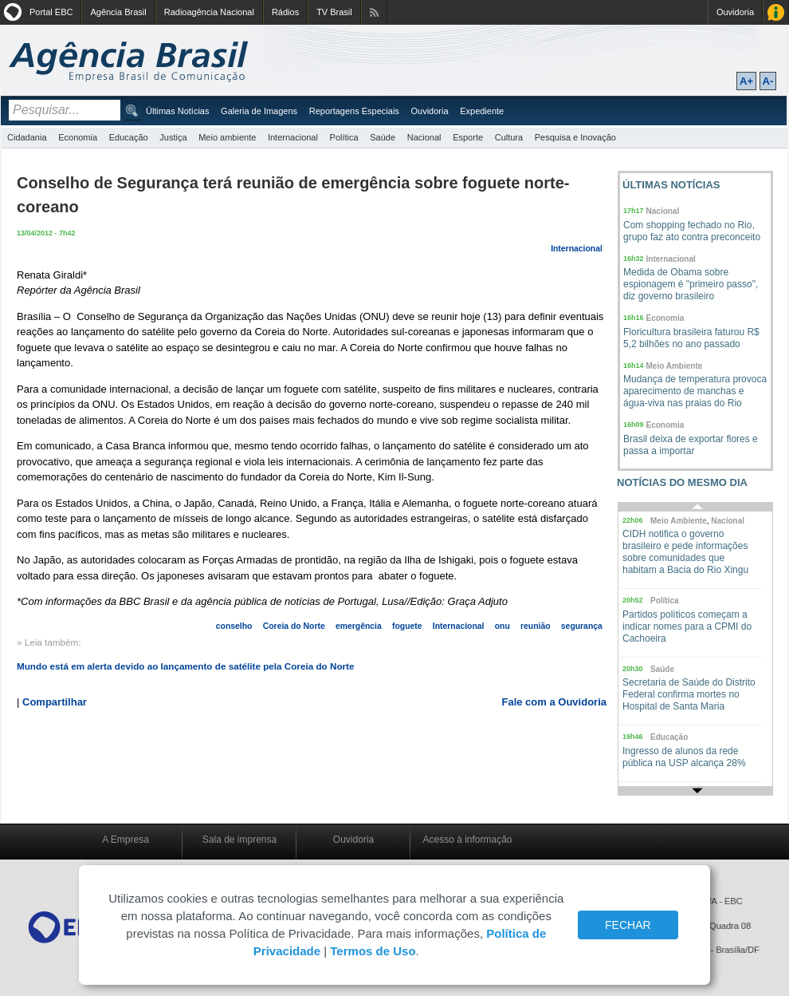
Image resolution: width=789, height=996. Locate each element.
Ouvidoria (735, 12)
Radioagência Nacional (209, 12)
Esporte (468, 137)
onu (502, 626)
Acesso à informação (467, 839)
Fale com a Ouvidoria (554, 702)
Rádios (285, 12)
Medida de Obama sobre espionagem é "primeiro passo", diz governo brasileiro (690, 284)
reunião (535, 626)
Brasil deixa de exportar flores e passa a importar (690, 445)
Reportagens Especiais (354, 111)
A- (768, 81)
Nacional (424, 137)
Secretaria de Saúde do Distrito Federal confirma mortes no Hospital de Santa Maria (689, 694)
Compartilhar (54, 702)
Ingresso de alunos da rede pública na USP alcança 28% (684, 757)
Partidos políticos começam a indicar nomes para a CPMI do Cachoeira (687, 626)
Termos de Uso (372, 951)
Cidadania (27, 137)
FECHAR (628, 925)
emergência (359, 626)
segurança (582, 626)
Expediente (482, 111)
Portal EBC (51, 12)
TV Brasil (334, 12)
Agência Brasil (118, 12)
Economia (77, 137)
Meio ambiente (227, 137)
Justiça (172, 137)
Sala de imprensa (239, 839)
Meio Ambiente (674, 366)
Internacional (293, 137)
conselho (234, 626)
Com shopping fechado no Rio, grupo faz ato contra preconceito (691, 231)
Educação (128, 137)
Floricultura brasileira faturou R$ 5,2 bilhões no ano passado (691, 338)
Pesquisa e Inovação (575, 137)
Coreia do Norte (294, 626)
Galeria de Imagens (259, 111)
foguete (407, 626)
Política (344, 137)
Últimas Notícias (177, 111)
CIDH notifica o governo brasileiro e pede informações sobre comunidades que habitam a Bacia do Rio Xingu (685, 551)
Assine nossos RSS (374, 12)
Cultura (509, 137)
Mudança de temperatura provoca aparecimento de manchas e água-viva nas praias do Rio (695, 391)
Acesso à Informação (775, 12)
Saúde (382, 137)
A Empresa (125, 839)
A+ (746, 81)
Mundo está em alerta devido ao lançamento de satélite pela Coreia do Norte (185, 666)
